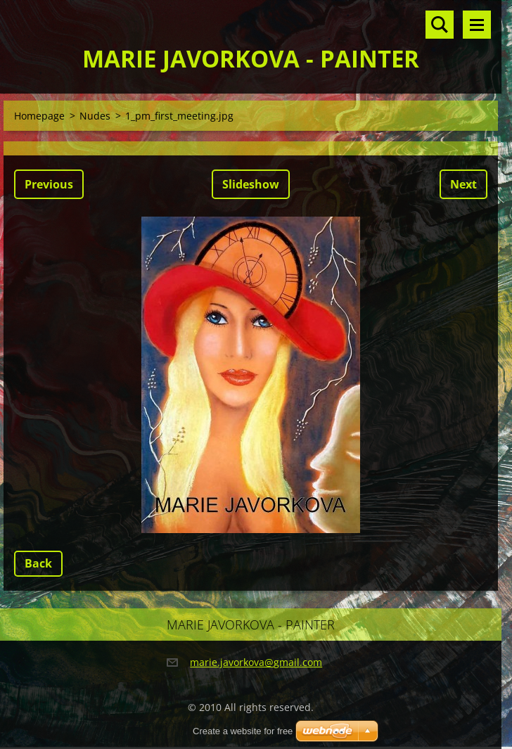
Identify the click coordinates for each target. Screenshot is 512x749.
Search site (439, 25)
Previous (49, 184)
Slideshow (250, 184)
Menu (477, 25)
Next (463, 184)
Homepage (39, 115)
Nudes (94, 115)
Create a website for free (243, 731)
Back (38, 563)
